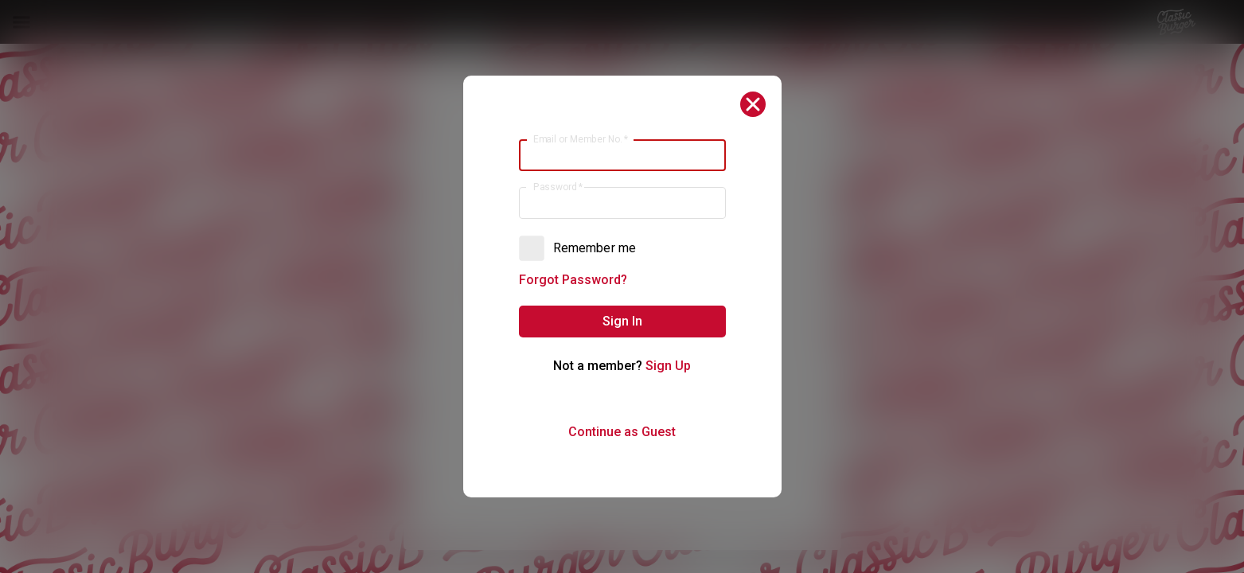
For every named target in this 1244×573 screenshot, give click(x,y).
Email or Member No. (579, 139)
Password (557, 187)
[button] (622, 321)
